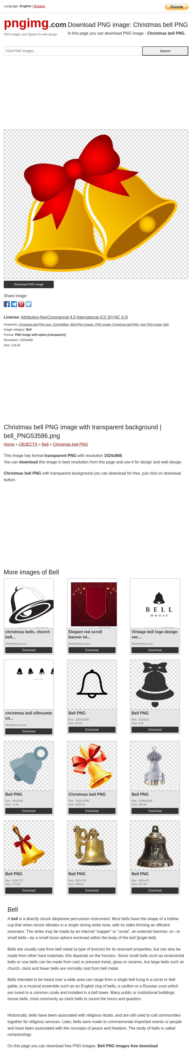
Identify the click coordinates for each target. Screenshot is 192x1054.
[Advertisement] (96, 94)
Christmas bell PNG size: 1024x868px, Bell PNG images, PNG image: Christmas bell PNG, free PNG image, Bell (93, 324)
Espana (39, 6)
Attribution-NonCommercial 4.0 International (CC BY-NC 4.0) (74, 317)
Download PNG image (29, 284)
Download (28, 650)
